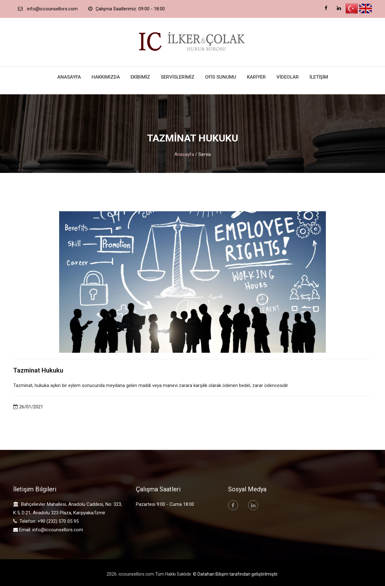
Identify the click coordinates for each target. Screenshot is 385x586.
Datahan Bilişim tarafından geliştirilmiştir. (238, 574)
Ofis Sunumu (220, 77)
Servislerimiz (177, 77)
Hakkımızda (106, 77)
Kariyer (256, 77)
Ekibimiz (140, 77)
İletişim (319, 77)
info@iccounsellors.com (57, 530)
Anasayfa (69, 77)
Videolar (287, 77)
